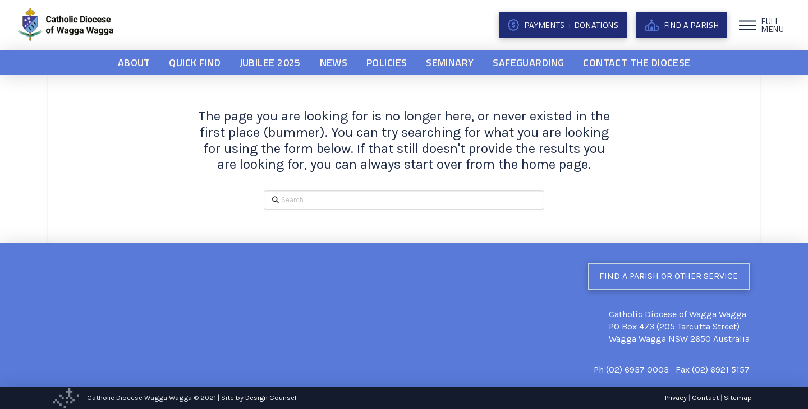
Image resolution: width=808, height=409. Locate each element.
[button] (763, 25)
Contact (705, 397)
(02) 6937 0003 (637, 369)
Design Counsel (270, 397)
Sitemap (738, 397)
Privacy (676, 397)
